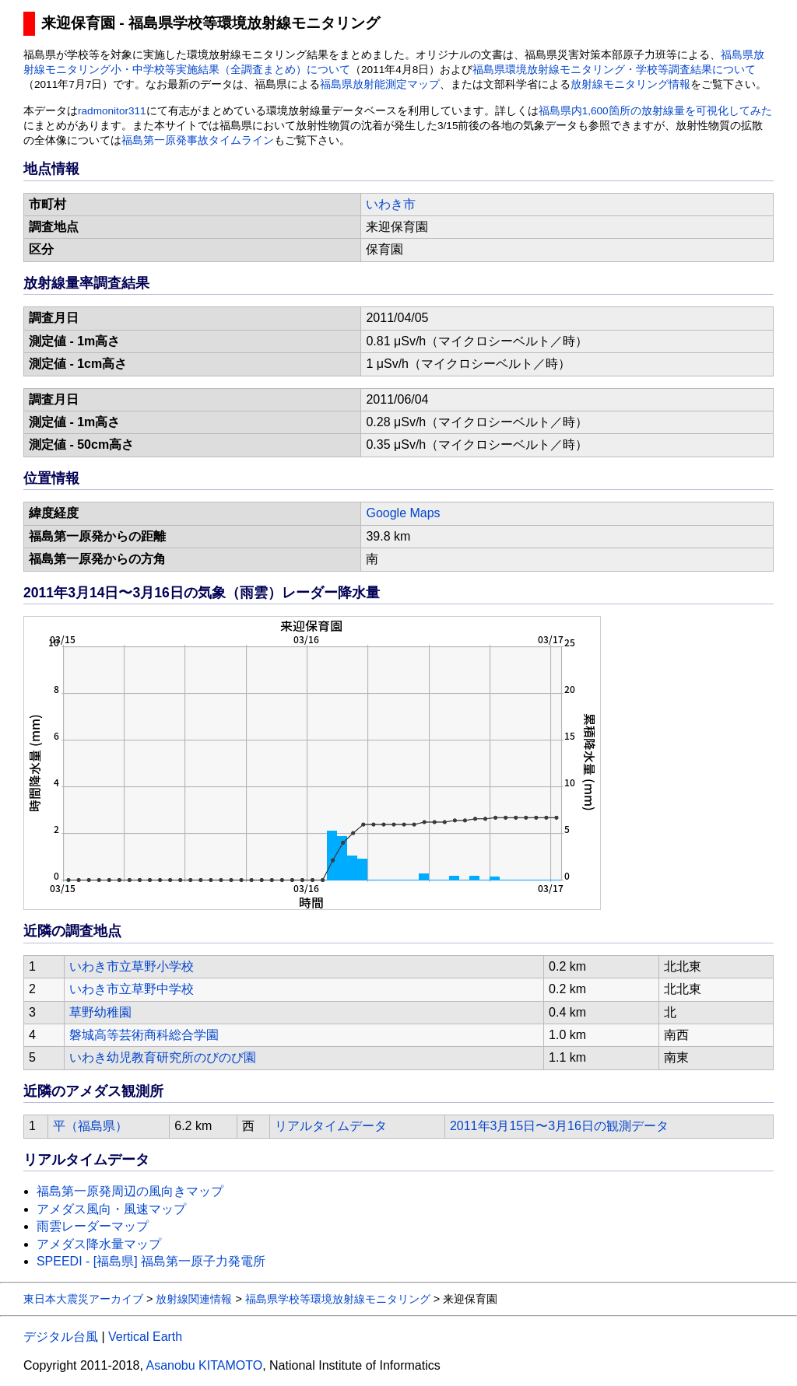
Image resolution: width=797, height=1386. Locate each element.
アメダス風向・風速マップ (111, 1209)
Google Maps (403, 513)
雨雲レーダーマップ (93, 1226)
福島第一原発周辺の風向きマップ (130, 1191)
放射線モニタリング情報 (630, 84)
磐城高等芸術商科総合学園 (144, 1034)
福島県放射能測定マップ (380, 84)
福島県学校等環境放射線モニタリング (337, 1299)
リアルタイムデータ (331, 1125)
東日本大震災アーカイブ (83, 1299)
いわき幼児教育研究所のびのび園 (162, 1057)
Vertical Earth (145, 1336)
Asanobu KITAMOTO (204, 1365)
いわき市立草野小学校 (131, 966)
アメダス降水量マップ (99, 1244)
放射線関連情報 (194, 1299)
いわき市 (391, 204)
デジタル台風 (60, 1336)
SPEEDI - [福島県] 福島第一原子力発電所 (151, 1261)
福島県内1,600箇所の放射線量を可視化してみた (655, 111)
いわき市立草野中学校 (131, 989)
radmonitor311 (112, 111)
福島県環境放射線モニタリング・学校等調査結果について (614, 69)
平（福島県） (90, 1125)
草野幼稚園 (100, 1012)
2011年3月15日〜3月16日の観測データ (559, 1125)
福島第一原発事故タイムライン (197, 140)
